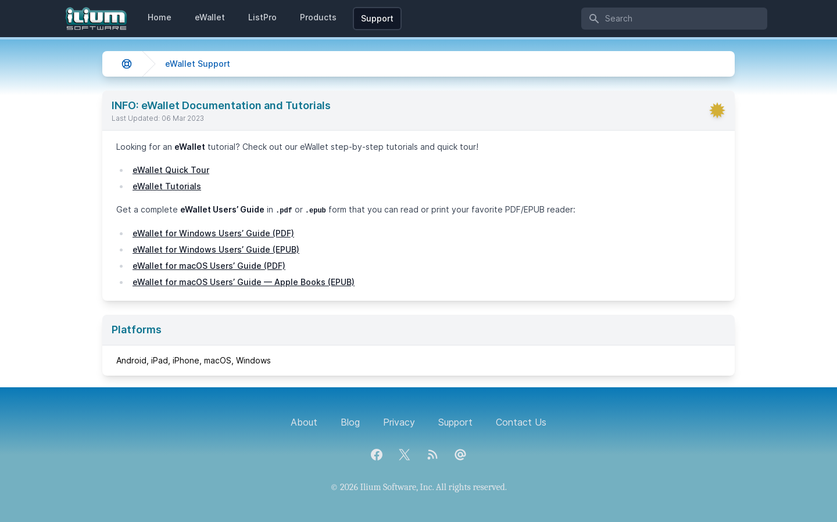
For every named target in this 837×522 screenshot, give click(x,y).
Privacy (399, 422)
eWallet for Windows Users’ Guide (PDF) (213, 233)
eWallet (210, 17)
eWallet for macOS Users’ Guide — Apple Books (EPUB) (244, 282)
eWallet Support (197, 64)
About (304, 422)
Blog (350, 422)
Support (377, 18)
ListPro (262, 17)
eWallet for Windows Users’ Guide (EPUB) (216, 249)
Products (318, 17)
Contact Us (521, 422)
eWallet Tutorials (167, 186)
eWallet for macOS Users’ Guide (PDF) (209, 266)
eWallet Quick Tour (171, 170)
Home (159, 17)
